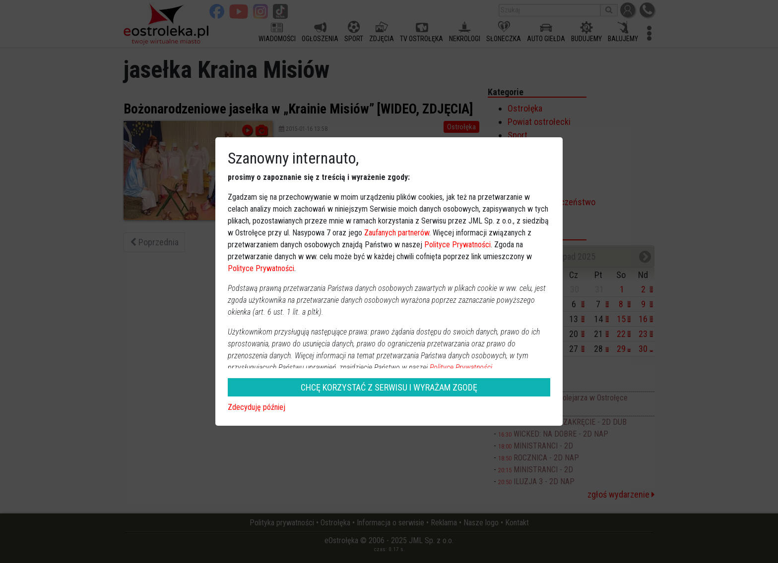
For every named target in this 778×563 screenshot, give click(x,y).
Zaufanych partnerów (396, 232)
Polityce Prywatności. (462, 367)
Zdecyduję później (256, 407)
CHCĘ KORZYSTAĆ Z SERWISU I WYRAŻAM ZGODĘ (389, 387)
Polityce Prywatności (457, 244)
